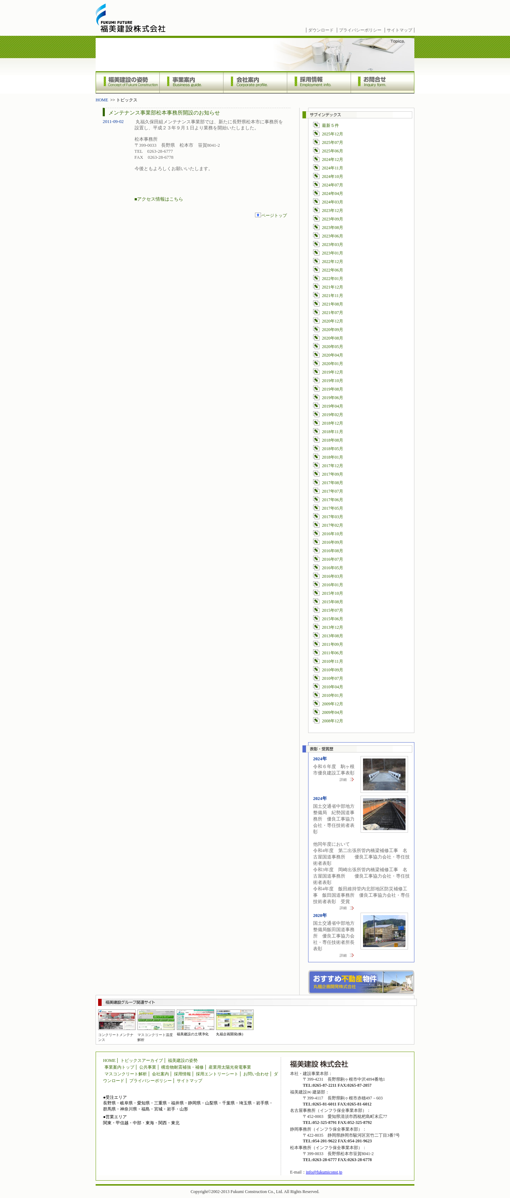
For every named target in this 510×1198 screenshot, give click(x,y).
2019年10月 (332, 380)
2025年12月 (332, 133)
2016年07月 (332, 559)
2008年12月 (332, 720)
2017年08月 (332, 482)
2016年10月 (332, 533)
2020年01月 (332, 363)
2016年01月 (332, 584)
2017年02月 (332, 525)
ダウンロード (321, 30)
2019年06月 (332, 397)
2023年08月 (332, 227)
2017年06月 (332, 499)
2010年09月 (332, 669)
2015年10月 (332, 593)
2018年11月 (332, 431)
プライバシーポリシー (360, 30)
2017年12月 (332, 465)
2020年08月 (332, 338)
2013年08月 (332, 635)
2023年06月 (332, 236)
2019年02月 (332, 414)
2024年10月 (332, 176)
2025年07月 (332, 142)
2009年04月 (332, 712)
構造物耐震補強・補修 (182, 1067)
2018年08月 (332, 440)
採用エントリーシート (217, 1073)
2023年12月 (332, 210)
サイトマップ (399, 30)
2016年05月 (332, 567)
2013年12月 (332, 627)
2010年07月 (332, 678)
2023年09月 (332, 219)
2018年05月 (332, 448)
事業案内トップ (119, 1067)
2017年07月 (332, 491)
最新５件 (330, 125)
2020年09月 (332, 329)
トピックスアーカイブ (141, 1060)
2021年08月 (332, 304)
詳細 (343, 780)
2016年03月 (332, 576)
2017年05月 (332, 508)
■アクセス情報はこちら (159, 199)
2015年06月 (332, 618)
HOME (102, 99)
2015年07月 (332, 610)
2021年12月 (332, 287)
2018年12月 (332, 423)
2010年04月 (332, 686)
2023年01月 (332, 253)
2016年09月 (332, 542)
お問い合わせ (256, 1073)
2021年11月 (332, 295)
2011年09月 (332, 644)
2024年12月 (332, 159)
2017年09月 (332, 474)
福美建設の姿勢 (127, 82)
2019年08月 (332, 389)
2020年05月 (332, 346)
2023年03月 (332, 244)
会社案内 (255, 82)
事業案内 (191, 82)
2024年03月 (332, 202)
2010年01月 (332, 695)
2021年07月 (332, 312)
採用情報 (319, 82)
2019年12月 (332, 372)
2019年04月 (332, 406)
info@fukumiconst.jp (324, 1172)
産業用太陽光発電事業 (230, 1067)
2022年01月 (332, 278)
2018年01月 (332, 457)
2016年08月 (332, 550)
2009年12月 (332, 703)
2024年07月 (332, 185)
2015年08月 (332, 601)
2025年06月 (332, 151)
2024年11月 (332, 168)
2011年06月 (332, 652)
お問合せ (382, 82)
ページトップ (274, 215)
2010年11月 (332, 661)
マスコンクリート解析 (125, 1073)
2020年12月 (332, 321)
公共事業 (147, 1067)
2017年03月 (332, 516)
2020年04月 (332, 355)
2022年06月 (332, 270)
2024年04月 (332, 193)
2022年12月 (332, 261)
